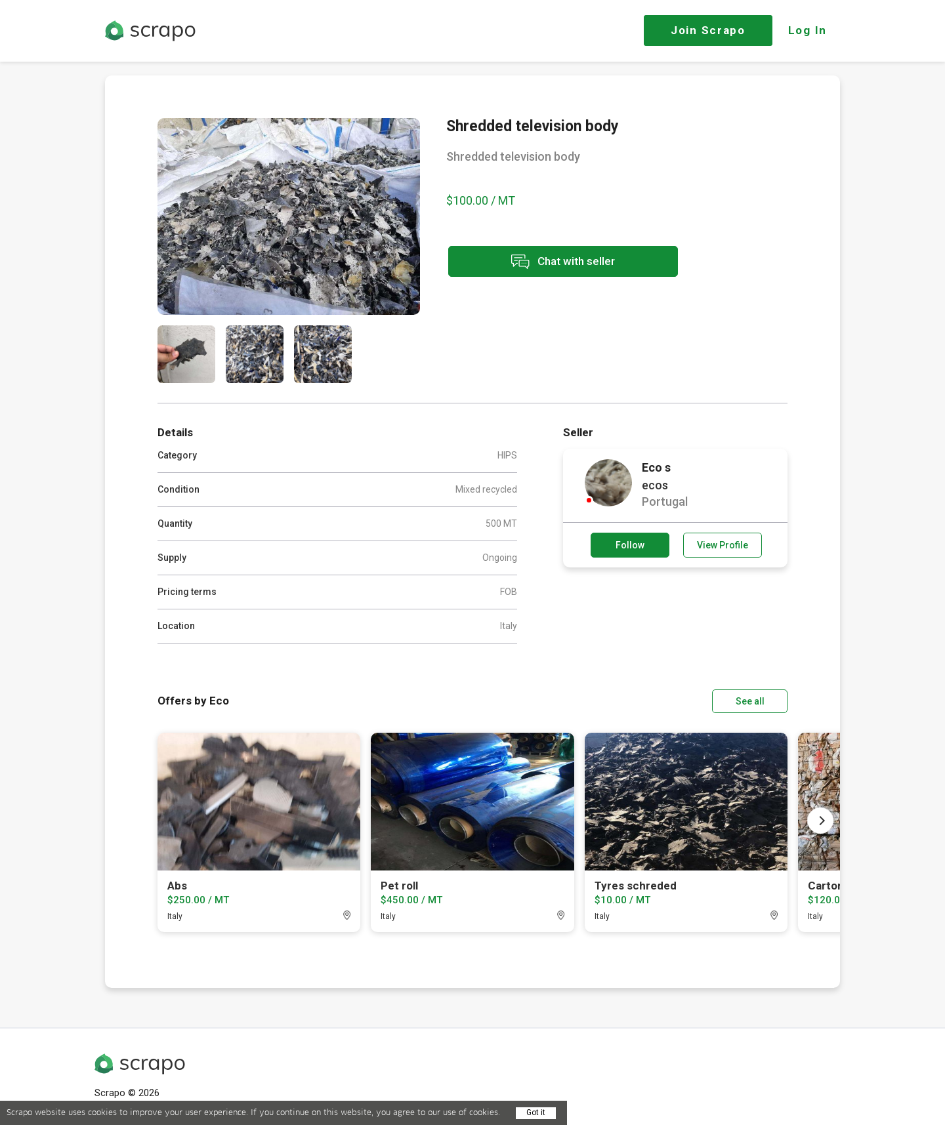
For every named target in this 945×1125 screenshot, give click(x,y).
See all (750, 701)
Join (708, 30)
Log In (807, 30)
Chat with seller (563, 261)
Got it (535, 1112)
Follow (630, 545)
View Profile (722, 545)
